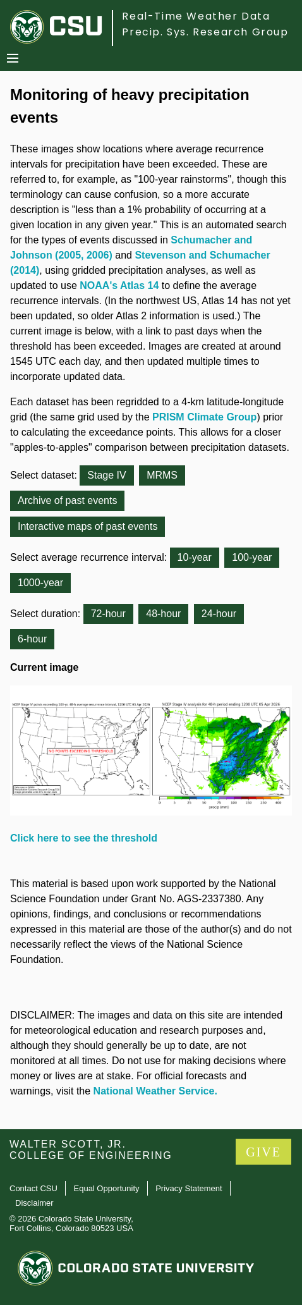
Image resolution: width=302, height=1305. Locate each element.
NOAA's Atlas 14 (119, 285)
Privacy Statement (188, 1188)
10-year (195, 557)
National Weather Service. (155, 1091)
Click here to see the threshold (83, 838)
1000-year (40, 582)
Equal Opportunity (107, 1188)
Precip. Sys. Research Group (205, 32)
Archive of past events (67, 500)
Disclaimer (34, 1203)
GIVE (263, 1152)
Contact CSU (33, 1188)
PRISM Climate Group (204, 417)
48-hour (163, 613)
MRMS (162, 475)
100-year (252, 557)
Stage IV (106, 475)
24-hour (219, 613)
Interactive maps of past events (87, 526)
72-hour (108, 613)
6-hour (32, 639)
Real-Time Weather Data (196, 16)
